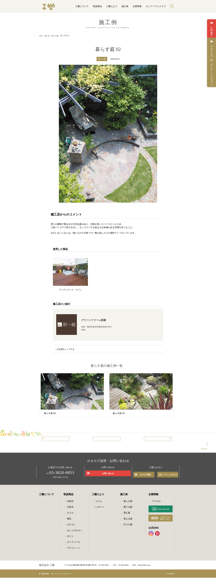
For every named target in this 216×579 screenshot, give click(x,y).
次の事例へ (161, 439)
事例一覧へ (103, 439)
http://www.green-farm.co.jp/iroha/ (101, 329)
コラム (98, 502)
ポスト (70, 537)
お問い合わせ (211, 30)
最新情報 (47, 575)
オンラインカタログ (211, 73)
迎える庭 (128, 520)
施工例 (125, 6)
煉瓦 (69, 520)
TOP (40, 36)
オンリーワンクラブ (156, 6)
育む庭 (127, 514)
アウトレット (73, 549)
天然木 (70, 508)
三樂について (82, 6)
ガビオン (71, 526)
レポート (99, 508)
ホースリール (73, 543)
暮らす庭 (55, 36)
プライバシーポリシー (67, 575)
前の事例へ (52, 439)
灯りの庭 (128, 526)
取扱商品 (97, 6)
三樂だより (111, 6)
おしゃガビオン (74, 531)
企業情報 (137, 6)
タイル (70, 514)
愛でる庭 (128, 508)
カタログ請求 (211, 49)
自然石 (70, 502)
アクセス (156, 502)
